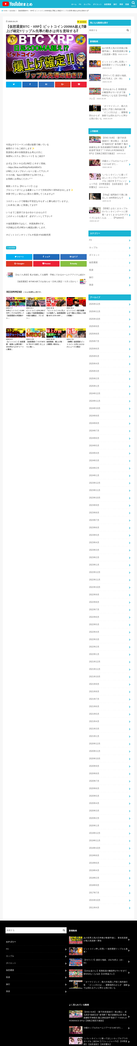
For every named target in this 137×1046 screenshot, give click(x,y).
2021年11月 (94, 634)
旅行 (115, 4)
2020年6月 (94, 747)
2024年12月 (94, 373)
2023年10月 (94, 472)
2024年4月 (94, 430)
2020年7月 (94, 740)
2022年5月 (94, 592)
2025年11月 (94, 296)
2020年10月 (94, 719)
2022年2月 (94, 613)
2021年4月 (94, 683)
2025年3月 (94, 352)
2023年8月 (94, 486)
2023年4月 (94, 514)
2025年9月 (94, 310)
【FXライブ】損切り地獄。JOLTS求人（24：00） (108, 76)
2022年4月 (94, 599)
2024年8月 (94, 402)
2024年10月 (94, 387)
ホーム (74, 4)
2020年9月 (94, 726)
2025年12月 (94, 289)
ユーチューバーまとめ (106, 1039)
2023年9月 (94, 479)
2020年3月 (94, 768)
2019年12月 (94, 789)
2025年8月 (94, 317)
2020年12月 (94, 705)
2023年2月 (94, 528)
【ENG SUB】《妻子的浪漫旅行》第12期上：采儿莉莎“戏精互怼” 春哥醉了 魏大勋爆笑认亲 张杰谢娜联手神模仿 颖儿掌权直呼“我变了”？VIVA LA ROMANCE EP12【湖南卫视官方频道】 (108, 140)
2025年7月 (94, 324)
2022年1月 (94, 620)
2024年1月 (94, 451)
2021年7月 (94, 662)
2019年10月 (94, 803)
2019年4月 (94, 825)
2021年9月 (94, 648)
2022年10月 (94, 557)
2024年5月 (94, 423)
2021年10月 (94, 641)
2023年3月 (94, 521)
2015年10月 (94, 853)
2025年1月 (94, 366)
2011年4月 (94, 860)
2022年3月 (94, 606)
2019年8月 (94, 810)
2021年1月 (94, 698)
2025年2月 (94, 359)
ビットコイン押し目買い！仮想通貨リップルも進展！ (108, 63)
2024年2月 (94, 444)
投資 (127, 4)
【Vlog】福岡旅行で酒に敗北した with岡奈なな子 (108, 187)
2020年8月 (94, 733)
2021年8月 (94, 655)
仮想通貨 (107, 4)
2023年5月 (94, 507)
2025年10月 (94, 303)
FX (80, 4)
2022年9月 (94, 564)
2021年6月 (94, 669)
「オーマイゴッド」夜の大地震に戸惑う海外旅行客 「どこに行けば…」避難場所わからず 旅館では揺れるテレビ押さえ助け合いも (108, 108)
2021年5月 (94, 676)
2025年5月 (94, 338)
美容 (121, 4)
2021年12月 (94, 627)
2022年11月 (94, 550)
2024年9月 (94, 394)
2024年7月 (94, 409)
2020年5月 (94, 754)
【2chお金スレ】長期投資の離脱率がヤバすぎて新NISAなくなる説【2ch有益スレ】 (108, 91)
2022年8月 (94, 571)
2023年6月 (94, 500)
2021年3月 (94, 691)
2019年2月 (94, 832)
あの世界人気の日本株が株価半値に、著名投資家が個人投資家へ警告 (108, 50)
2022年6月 (94, 585)
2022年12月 (94, 543)
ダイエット (97, 4)
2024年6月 (94, 416)
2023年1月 (94, 536)
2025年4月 (94, 345)
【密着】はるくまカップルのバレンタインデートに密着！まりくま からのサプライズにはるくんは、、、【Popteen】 (108, 203)
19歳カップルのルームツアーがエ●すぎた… (108, 157)
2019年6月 (94, 817)
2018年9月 (94, 839)
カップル (87, 4)
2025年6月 (94, 331)
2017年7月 (94, 846)
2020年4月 (94, 761)
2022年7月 (94, 578)
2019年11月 (94, 796)
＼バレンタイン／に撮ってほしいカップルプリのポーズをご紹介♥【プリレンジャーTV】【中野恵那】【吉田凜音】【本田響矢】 (108, 171)
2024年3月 (94, 437)
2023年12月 (94, 458)
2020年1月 (94, 782)
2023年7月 (94, 493)
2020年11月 (94, 712)
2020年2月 (94, 775)
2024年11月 (94, 380)
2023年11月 (94, 465)
